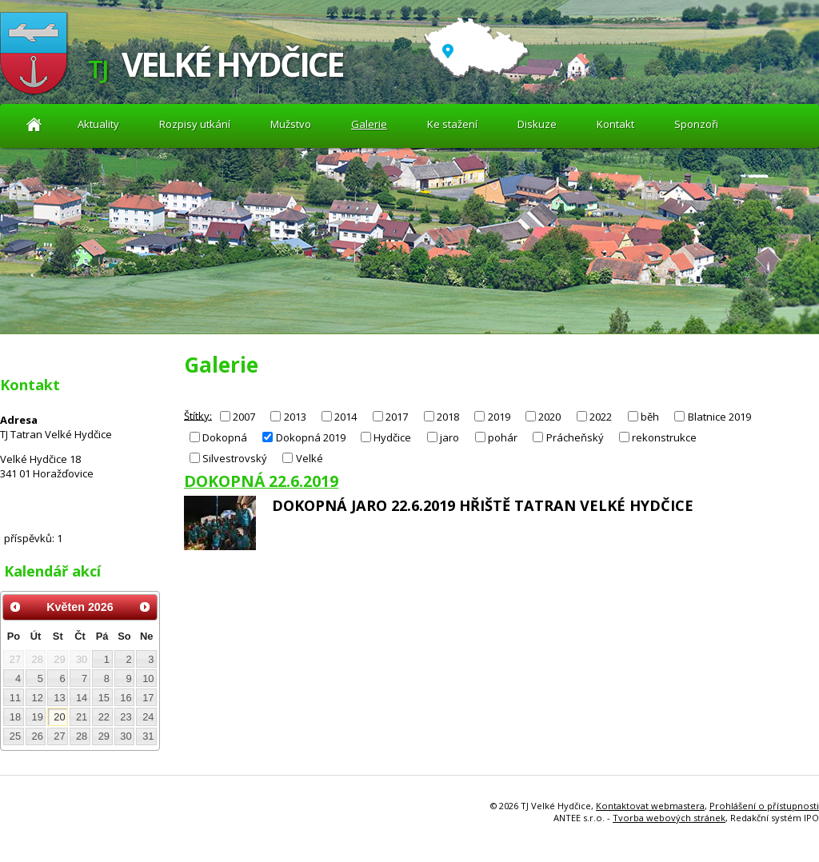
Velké (309, 458)
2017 (397, 416)
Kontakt (615, 124)
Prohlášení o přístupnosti (764, 806)
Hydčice (392, 437)
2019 (499, 416)
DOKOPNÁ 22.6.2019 (261, 481)
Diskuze (537, 124)
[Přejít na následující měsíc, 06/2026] (144, 607)
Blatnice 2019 (719, 416)
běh (650, 416)
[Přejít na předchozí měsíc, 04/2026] (15, 607)
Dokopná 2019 (311, 437)
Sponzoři (696, 124)
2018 (448, 416)
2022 (600, 416)
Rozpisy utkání (194, 124)
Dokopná (224, 437)
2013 (295, 416)
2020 (549, 416)
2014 (345, 416)
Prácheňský (575, 437)
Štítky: (198, 415)
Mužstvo (290, 124)
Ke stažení (452, 124)
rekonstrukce (664, 437)
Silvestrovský (234, 458)
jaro (449, 437)
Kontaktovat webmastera (650, 806)
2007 (244, 416)
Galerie (369, 124)
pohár (502, 437)
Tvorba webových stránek (669, 818)
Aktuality (34, 124)
